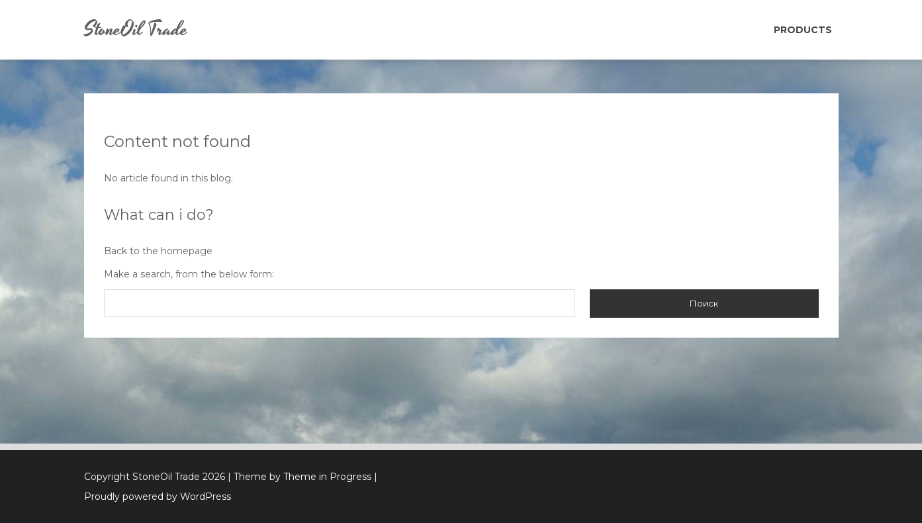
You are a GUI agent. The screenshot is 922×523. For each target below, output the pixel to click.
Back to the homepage (158, 251)
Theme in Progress (327, 477)
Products (803, 30)
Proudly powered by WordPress (157, 496)
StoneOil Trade (136, 29)
